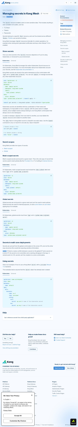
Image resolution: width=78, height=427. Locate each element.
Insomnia (29, 391)
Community (30, 401)
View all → (55, 395)
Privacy (38, 425)
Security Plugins (56, 391)
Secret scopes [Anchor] (8, 142)
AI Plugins (54, 384)
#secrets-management (66, 25)
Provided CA (28, 161)
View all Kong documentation (10, 348)
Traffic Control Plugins (58, 393)
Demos (29, 408)
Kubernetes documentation (24, 69)
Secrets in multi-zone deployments (66, 60)
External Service (47, 161)
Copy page (44, 13)
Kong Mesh (9, 10)
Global (6, 151)
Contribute (33, 349)
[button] (51, 80)
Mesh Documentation (67, 20)
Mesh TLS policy (67, 31)
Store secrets (64, 45)
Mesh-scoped (8, 148)
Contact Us (30, 417)
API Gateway (6, 386)
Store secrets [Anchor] (8, 51)
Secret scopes (64, 48)
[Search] (66, 2)
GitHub (29, 406)
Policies (10, 38)
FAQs (61, 67)
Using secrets (64, 64)
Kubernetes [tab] (6, 60)
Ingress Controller (32, 395)
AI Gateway (6, 388)
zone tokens (38, 204)
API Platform (6, 384)
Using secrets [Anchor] (8, 261)
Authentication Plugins (58, 388)
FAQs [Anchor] (5, 313)
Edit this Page (16, 344)
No (10, 338)
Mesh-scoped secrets (65, 52)
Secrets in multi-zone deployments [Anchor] (16, 243)
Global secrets (66, 56)
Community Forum (32, 403)
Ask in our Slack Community (62, 338)
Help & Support (31, 415)
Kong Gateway (31, 384)
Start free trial (59, 368)
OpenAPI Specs (31, 393)
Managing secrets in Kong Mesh (65, 41)
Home (4, 10)
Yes (5, 338)
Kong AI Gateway (32, 386)
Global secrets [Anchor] (8, 199)
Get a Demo (70, 368)
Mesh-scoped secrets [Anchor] (11, 156)
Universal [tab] (13, 60)
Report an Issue (7, 344)
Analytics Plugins (56, 386)
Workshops (30, 413)
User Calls (30, 410)
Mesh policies (66, 34)
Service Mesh (6, 391)
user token (47, 204)
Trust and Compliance (48, 425)
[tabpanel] (28, 92)
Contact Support (59, 340)
